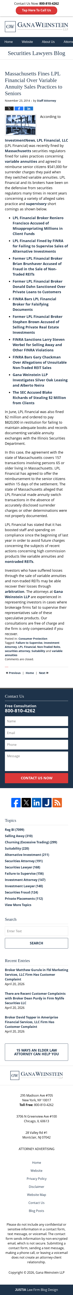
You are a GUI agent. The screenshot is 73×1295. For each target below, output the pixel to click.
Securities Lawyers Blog (36, 26)
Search (36, 943)
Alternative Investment (27, 855)
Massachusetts (18, 150)
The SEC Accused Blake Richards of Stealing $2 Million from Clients (39, 397)
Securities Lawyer (22, 867)
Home (8, 41)
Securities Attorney (24, 861)
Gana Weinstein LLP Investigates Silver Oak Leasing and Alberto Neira (40, 380)
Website (27, 41)
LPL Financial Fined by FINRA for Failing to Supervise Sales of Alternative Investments (40, 246)
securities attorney (17, 651)
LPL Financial (27, 647)
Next (43, 672)
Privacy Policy (37, 1179)
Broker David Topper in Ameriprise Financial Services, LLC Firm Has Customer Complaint (31, 1022)
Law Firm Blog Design (36, 1290)
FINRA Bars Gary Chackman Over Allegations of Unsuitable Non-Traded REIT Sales (40, 362)
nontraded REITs (19, 561)
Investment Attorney (25, 880)
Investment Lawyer (24, 886)
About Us (48, 41)
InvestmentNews (20, 140)
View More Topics (18, 905)
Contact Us (36, 1203)
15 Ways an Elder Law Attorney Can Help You (36, 1052)
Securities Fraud (21, 892)
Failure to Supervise (29, 643)
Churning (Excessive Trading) (31, 842)
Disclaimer (36, 1187)
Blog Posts (36, 1211)
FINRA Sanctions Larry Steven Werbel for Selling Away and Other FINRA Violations (39, 344)
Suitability (38, 651)
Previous (13, 672)
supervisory (36, 203)
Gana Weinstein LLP (50, 1272)
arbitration (14, 591)
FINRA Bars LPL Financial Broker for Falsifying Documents (34, 304)
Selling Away (19, 836)
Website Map (36, 1195)
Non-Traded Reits (48, 647)
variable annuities (21, 161)
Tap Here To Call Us (36, 10)
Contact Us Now (36, 778)
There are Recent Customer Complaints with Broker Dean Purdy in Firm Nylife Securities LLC (35, 998)
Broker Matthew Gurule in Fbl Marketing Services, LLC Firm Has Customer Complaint (36, 974)
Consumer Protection (32, 638)
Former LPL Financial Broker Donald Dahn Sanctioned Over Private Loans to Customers (39, 286)
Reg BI (14, 829)
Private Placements (24, 898)
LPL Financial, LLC (52, 140)
